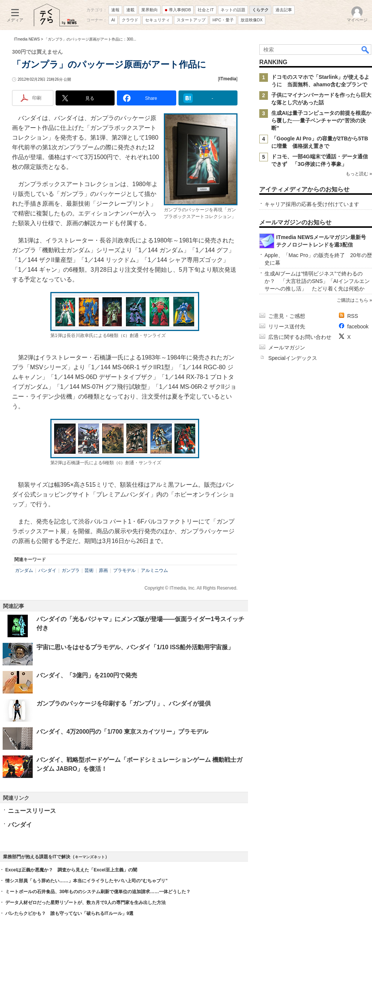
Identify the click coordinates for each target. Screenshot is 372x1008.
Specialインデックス (292, 358)
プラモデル (124, 570)
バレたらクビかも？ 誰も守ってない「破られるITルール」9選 (69, 913)
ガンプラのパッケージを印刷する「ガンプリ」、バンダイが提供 (123, 703)
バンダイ (47, 570)
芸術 (89, 570)
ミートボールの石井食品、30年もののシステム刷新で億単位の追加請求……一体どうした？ (98, 891)
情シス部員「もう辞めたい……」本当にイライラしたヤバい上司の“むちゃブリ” (86, 880)
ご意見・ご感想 (286, 316)
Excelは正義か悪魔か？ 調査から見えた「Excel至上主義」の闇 (71, 870)
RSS (352, 316)
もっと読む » (359, 173)
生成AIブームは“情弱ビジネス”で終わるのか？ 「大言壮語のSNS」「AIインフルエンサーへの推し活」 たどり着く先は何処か (317, 281)
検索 (365, 49)
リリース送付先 (286, 326)
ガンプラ (71, 570)
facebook (358, 326)
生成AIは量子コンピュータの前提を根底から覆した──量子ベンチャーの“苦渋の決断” (321, 120)
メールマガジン (286, 348)
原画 (103, 570)
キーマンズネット (90, 857)
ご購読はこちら (352, 300)
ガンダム (24, 570)
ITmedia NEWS (27, 39)
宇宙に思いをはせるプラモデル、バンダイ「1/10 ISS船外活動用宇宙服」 (135, 647)
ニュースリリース (32, 811)
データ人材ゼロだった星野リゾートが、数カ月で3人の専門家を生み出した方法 (85, 902)
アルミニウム (154, 570)
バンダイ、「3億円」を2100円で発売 (87, 675)
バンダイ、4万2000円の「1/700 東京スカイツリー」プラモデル (122, 731)
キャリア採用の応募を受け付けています (312, 204)
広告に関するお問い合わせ (299, 337)
